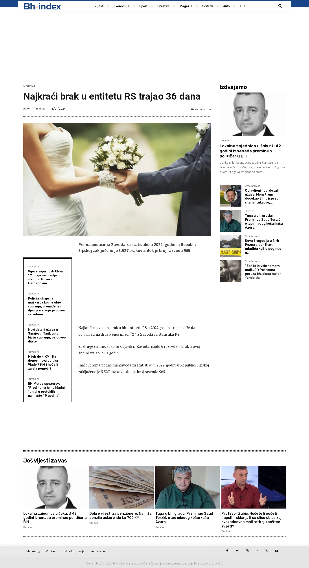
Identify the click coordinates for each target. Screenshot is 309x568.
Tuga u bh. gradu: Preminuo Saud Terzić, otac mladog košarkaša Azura (264, 221)
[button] (280, 6)
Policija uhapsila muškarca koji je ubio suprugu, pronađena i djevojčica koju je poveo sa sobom (46, 306)
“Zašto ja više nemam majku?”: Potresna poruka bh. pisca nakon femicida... (263, 272)
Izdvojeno (34, 266)
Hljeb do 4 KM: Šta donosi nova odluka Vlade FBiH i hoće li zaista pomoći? (43, 362)
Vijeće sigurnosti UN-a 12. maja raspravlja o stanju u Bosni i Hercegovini (45, 277)
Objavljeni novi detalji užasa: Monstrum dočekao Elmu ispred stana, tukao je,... (262, 196)
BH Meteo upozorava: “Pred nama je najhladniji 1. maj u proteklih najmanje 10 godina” (47, 390)
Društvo (29, 86)
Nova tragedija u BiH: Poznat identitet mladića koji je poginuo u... (263, 247)
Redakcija (40, 108)
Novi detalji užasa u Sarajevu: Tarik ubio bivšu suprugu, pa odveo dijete (47, 335)
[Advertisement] (154, 47)
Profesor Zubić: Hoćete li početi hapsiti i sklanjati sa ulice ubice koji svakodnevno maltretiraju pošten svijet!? (251, 519)
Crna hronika (252, 186)
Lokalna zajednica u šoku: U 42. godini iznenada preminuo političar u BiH (251, 151)
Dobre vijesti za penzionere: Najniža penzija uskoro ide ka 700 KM (120, 515)
